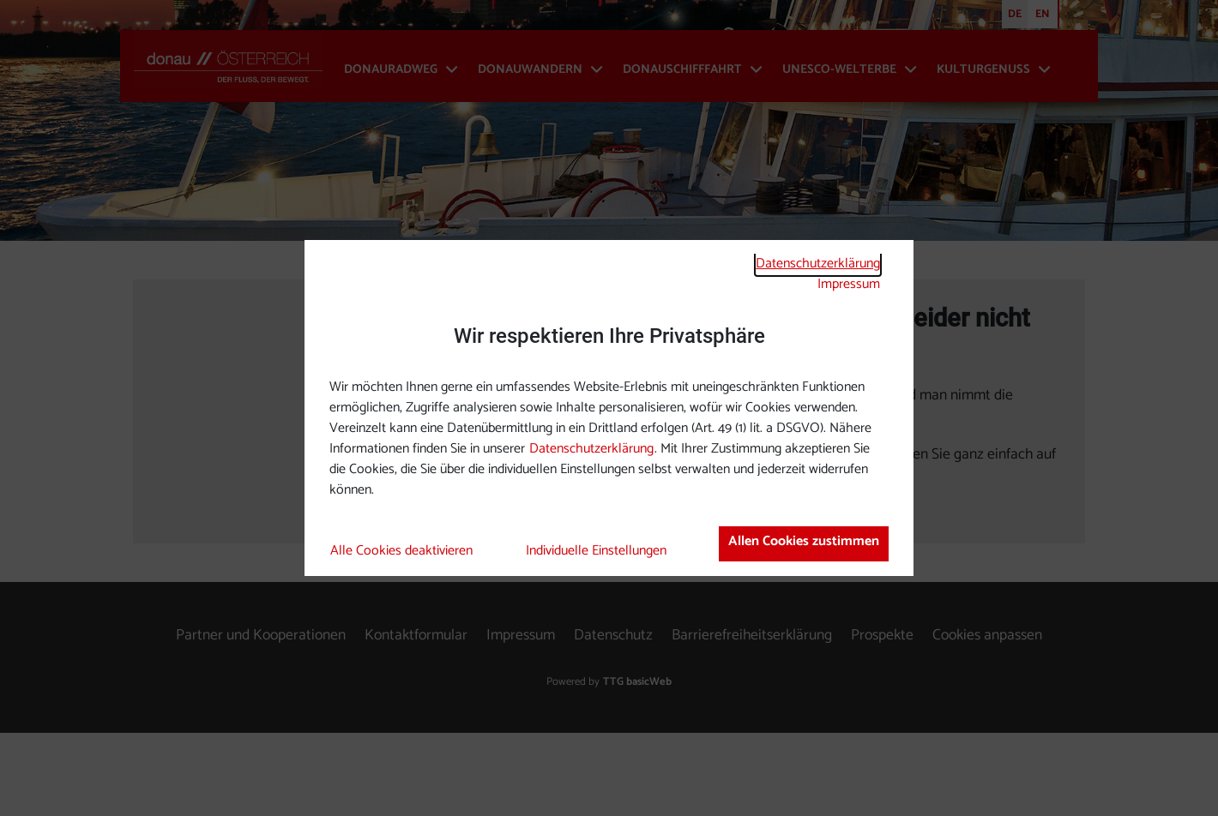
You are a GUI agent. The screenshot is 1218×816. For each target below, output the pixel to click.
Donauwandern (530, 70)
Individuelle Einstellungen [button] (596, 551)
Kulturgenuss (983, 70)
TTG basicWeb (637, 765)
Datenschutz (613, 718)
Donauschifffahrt (682, 70)
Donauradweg (390, 70)
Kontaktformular (416, 718)
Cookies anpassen (987, 718)
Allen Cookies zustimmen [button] (803, 541)
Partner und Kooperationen (261, 718)
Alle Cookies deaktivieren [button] (401, 551)
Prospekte (882, 718)
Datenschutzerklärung (818, 263)
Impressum (848, 284)
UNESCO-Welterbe (839, 70)
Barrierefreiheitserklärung (752, 718)
